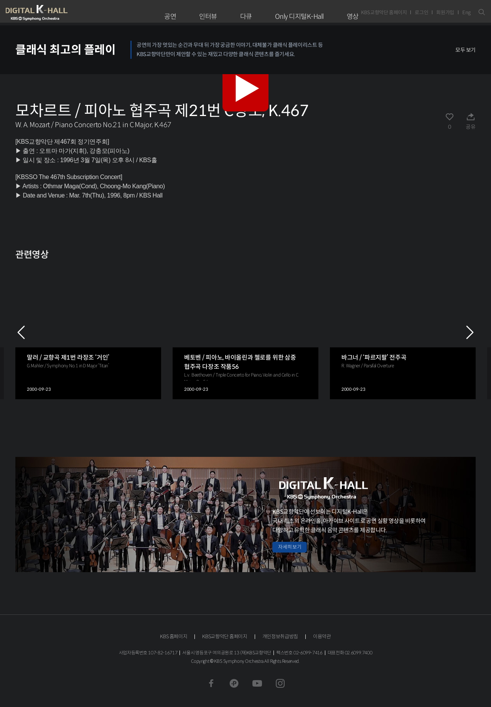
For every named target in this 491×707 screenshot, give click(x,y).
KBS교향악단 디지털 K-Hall (54, 12)
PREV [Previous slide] (21, 332)
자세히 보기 (289, 547)
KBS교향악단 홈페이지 (384, 12)
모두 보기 (465, 49)
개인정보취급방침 (280, 636)
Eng (466, 12)
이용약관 (322, 636)
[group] (88, 332)
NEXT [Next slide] (469, 332)
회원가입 (445, 12)
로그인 (421, 12)
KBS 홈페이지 (173, 636)
